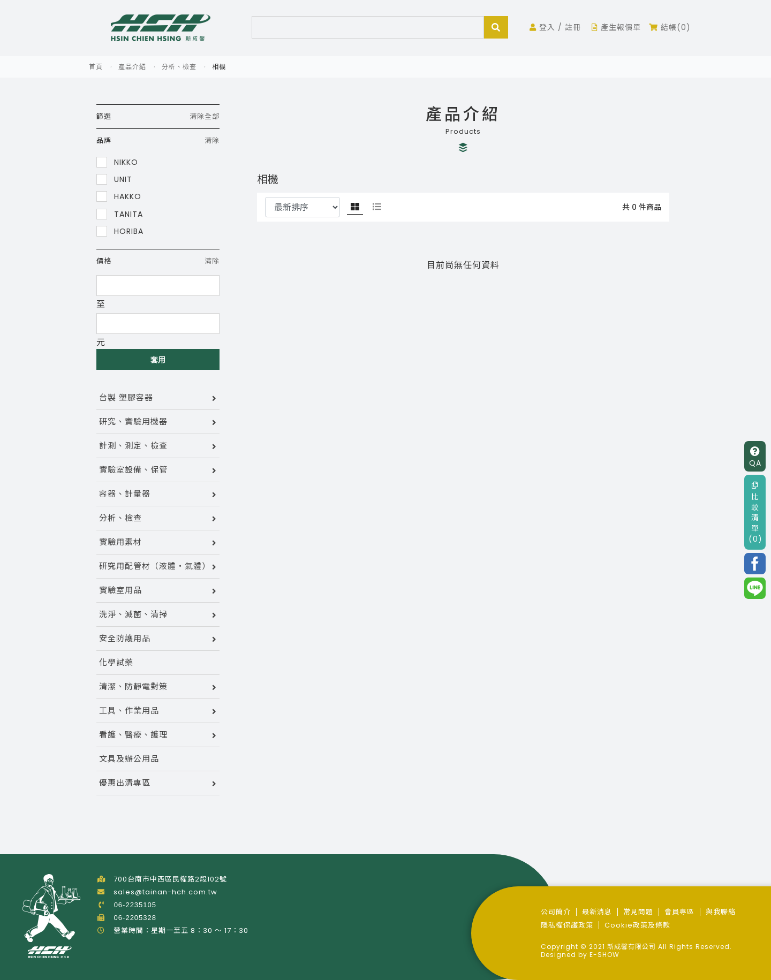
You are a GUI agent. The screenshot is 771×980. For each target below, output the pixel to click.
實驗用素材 (120, 542)
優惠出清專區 (124, 782)
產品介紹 (132, 66)
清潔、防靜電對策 (133, 686)
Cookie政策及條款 (637, 925)
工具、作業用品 (129, 710)
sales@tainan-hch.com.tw (165, 892)
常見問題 (638, 912)
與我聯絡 (721, 912)
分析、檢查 (179, 66)
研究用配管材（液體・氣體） (154, 566)
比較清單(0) (755, 512)
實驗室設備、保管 (133, 469)
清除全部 (205, 116)
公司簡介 (556, 912)
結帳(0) (670, 27)
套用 (158, 359)
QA (755, 457)
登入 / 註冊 (555, 27)
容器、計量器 (124, 493)
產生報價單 (616, 27)
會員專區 (679, 912)
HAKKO (118, 196)
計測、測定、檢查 (133, 445)
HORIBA (119, 231)
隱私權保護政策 (567, 925)
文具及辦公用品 (129, 758)
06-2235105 (135, 905)
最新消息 (597, 912)
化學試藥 (116, 662)
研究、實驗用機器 (133, 421)
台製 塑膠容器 (126, 397)
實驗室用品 (120, 590)
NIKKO (117, 162)
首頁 (96, 66)
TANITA (119, 214)
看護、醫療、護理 (133, 734)
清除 (212, 140)
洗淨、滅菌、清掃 (133, 614)
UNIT (114, 179)
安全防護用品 (124, 638)
